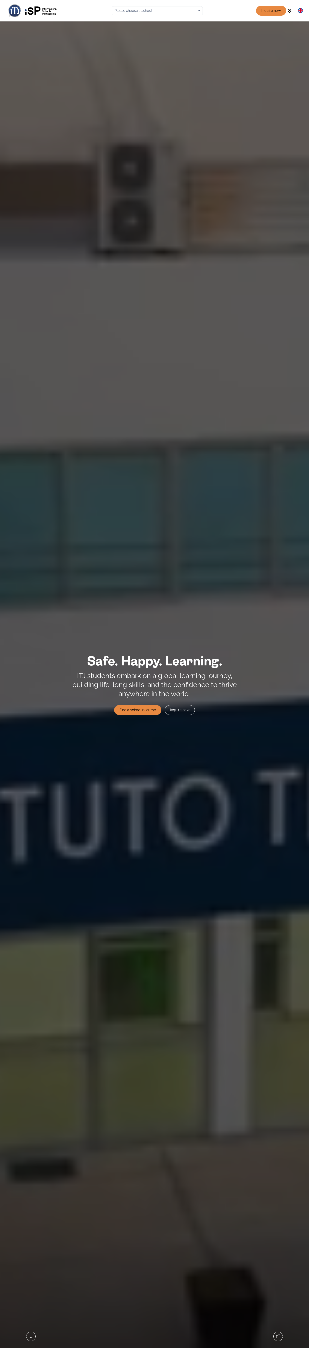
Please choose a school (133, 11)
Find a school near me (138, 710)
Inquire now (271, 11)
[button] (300, 11)
